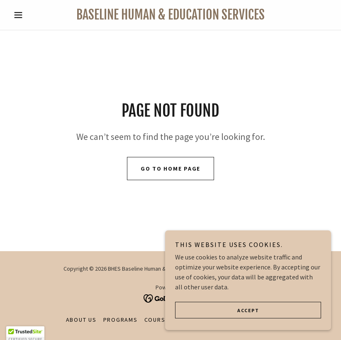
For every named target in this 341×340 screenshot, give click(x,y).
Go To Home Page (170, 168)
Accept (248, 310)
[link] (170, 17)
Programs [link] (120, 319)
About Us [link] (81, 319)
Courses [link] (158, 319)
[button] (34, 15)
